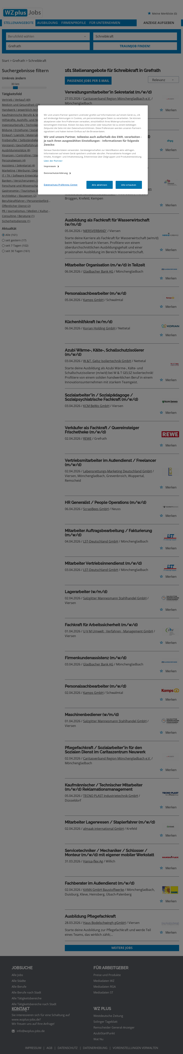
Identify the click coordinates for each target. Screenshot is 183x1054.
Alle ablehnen (99, 184)
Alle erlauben (128, 184)
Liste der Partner (53, 160)
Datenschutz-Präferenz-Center (61, 184)
